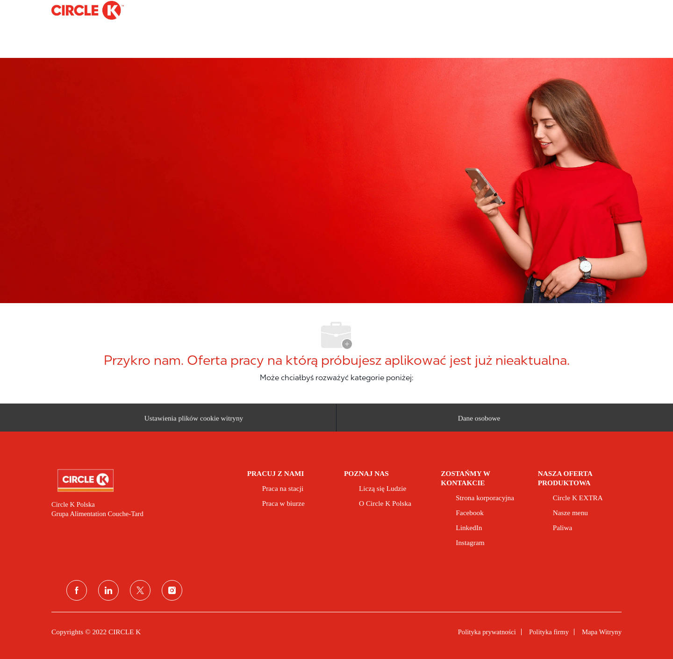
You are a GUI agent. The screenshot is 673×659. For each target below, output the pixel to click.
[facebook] (76, 590)
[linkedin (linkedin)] (108, 590)
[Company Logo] (74, 10)
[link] (142, 480)
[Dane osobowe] (479, 420)
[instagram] (172, 590)
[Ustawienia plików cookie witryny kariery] (194, 420)
